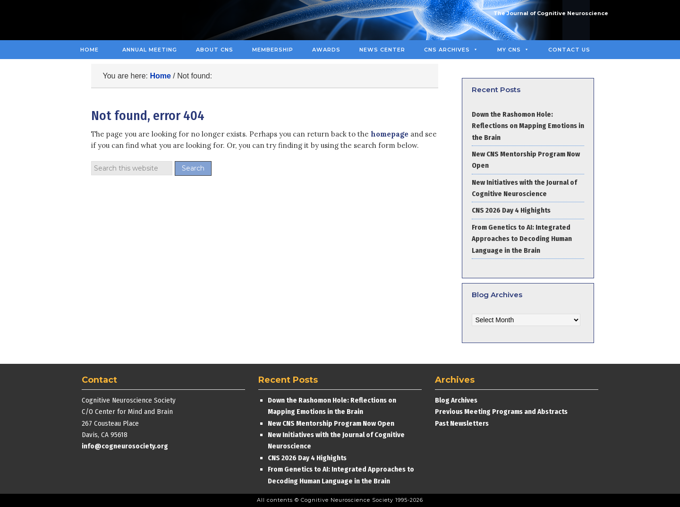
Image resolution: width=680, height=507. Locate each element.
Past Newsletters (462, 423)
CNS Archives (451, 49)
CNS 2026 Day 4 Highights (511, 210)
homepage (389, 133)
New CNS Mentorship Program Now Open (331, 423)
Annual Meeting (149, 49)
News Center (382, 49)
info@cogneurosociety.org (125, 446)
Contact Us (569, 49)
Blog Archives (456, 400)
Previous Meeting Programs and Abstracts (501, 411)
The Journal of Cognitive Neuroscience (550, 13)
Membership (272, 49)
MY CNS (513, 49)
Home (89, 49)
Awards (326, 49)
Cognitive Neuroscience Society (143, 20)
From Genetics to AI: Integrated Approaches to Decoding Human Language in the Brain (522, 239)
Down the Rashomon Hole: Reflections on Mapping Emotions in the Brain (528, 126)
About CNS (214, 49)
